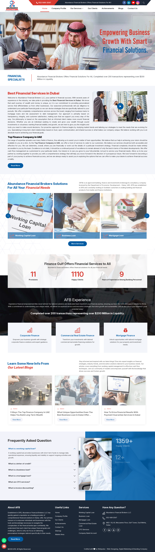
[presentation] (8, 215)
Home (44, 8)
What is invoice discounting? (21, 488)
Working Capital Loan (86, 512)
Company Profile (59, 8)
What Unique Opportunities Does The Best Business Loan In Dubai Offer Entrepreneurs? (73, 413)
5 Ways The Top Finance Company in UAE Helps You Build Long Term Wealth (28, 413)
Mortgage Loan (84, 520)
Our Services (77, 8)
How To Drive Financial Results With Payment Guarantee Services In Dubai (121, 413)
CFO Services (84, 529)
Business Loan (84, 516)
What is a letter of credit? (19, 464)
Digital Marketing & (126, 549)
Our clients (92, 8)
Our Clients (59, 520)
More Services (77, 244)
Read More (15, 165)
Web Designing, (113, 549)
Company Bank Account (88, 533)
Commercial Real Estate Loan (88, 524)
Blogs (120, 8)
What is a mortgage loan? (19, 476)
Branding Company (140, 549)
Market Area (59, 534)
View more (15, 420)
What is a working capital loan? (22, 449)
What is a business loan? (19, 470)
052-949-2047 (43, 3)
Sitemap (58, 531)
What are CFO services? (19, 482)
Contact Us (132, 8)
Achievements (108, 8)
